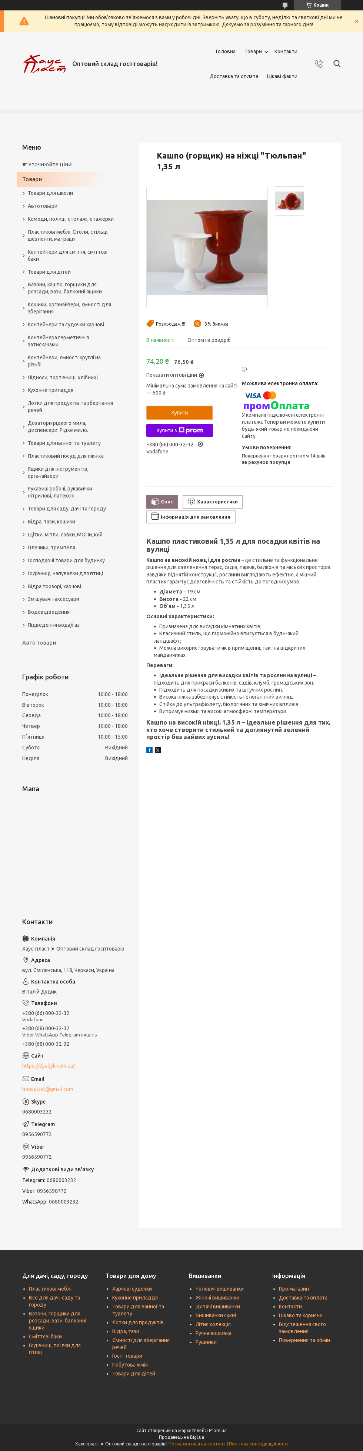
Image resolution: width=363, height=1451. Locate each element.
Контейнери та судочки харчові (66, 324)
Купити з (179, 430)
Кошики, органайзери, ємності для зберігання (69, 308)
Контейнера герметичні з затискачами (58, 341)
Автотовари (42, 206)
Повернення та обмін (304, 1340)
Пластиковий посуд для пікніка (66, 456)
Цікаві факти (282, 76)
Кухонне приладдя (50, 390)
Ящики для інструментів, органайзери (58, 472)
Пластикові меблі (50, 1289)
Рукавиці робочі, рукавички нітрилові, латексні (60, 492)
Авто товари (39, 642)
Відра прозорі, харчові (54, 586)
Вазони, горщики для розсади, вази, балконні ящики (57, 1321)
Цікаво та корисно (301, 1315)
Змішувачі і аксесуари (53, 599)
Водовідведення (49, 612)
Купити (179, 413)
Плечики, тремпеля (51, 547)
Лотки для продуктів (138, 1322)
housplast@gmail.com (47, 1089)
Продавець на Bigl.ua (181, 1437)
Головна (226, 51)
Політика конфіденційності (258, 1443)
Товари (253, 51)
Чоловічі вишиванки (220, 1289)
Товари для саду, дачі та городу (67, 509)
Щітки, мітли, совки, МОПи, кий (65, 535)
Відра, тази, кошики (51, 522)
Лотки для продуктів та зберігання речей (70, 406)
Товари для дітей (49, 272)
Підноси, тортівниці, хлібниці (63, 377)
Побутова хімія (130, 1365)
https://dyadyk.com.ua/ (48, 1066)
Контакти (285, 51)
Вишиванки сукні (216, 1315)
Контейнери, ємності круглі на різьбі (64, 361)
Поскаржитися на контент (197, 1443)
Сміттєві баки (45, 1336)
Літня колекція (213, 1324)
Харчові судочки (132, 1289)
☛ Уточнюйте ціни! (47, 164)
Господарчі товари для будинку (66, 560)
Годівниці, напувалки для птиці (65, 573)
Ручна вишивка (214, 1333)
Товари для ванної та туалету (64, 443)
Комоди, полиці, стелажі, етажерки (71, 219)
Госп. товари (127, 1356)
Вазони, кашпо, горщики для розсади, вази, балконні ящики (65, 288)
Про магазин (294, 1289)
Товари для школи (50, 193)
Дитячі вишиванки (218, 1306)
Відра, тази (125, 1331)
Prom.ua (218, 1430)
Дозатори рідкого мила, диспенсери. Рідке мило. (58, 426)
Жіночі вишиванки (217, 1298)
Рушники (206, 1342)
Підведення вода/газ (54, 625)
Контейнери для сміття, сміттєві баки (67, 255)
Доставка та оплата (234, 76)
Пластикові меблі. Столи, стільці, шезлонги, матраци (68, 235)
